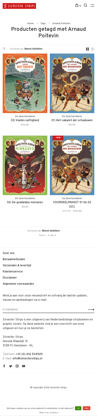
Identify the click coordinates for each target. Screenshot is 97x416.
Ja (78, 408)
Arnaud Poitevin (61, 23)
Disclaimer (10, 278)
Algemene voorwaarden (18, 284)
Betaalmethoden (14, 259)
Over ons (9, 253)
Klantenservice (13, 272)
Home (30, 23)
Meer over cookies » (48, 412)
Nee (86, 408)
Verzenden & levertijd (17, 265)
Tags (43, 23)
